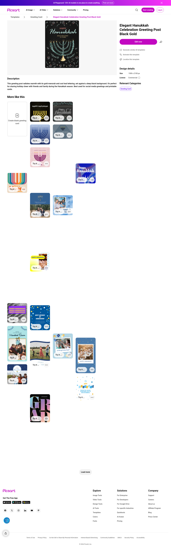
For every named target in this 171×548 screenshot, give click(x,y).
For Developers (122, 500)
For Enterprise (122, 495)
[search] (137, 10)
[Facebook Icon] (5, 510)
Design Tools (97, 504)
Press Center (153, 517)
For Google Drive (123, 504)
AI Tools (96, 508)
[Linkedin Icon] (25, 510)
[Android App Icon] (16, 503)
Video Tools (97, 500)
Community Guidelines (107, 537)
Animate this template (131, 55)
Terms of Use (30, 537)
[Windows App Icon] (26, 503)
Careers (151, 500)
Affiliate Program (154, 508)
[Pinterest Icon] (38, 510)
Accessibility (141, 537)
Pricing (119, 521)
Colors (95, 517)
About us (151, 504)
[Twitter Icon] (12, 510)
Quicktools (121, 512)
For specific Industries (125, 508)
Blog (150, 512)
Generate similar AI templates (134, 50)
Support (151, 495)
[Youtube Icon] (31, 510)
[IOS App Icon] (7, 503)
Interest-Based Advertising (89, 537)
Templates (97, 512)
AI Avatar (120, 517)
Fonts (95, 521)
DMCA (120, 537)
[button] (30, 10)
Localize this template (131, 59)
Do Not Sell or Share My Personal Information (63, 537)
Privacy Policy (42, 537)
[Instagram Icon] (18, 510)
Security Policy (129, 537)
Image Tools (97, 495)
